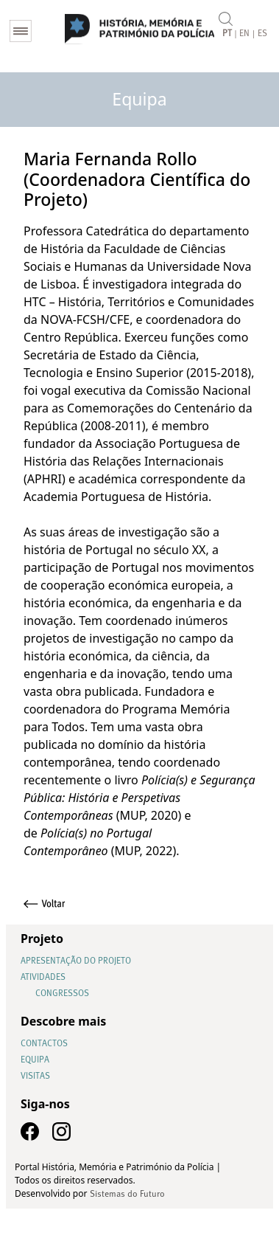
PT (227, 34)
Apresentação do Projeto (76, 961)
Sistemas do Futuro (127, 1194)
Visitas (35, 1076)
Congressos (62, 993)
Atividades (43, 977)
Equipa (35, 1060)
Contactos (44, 1044)
